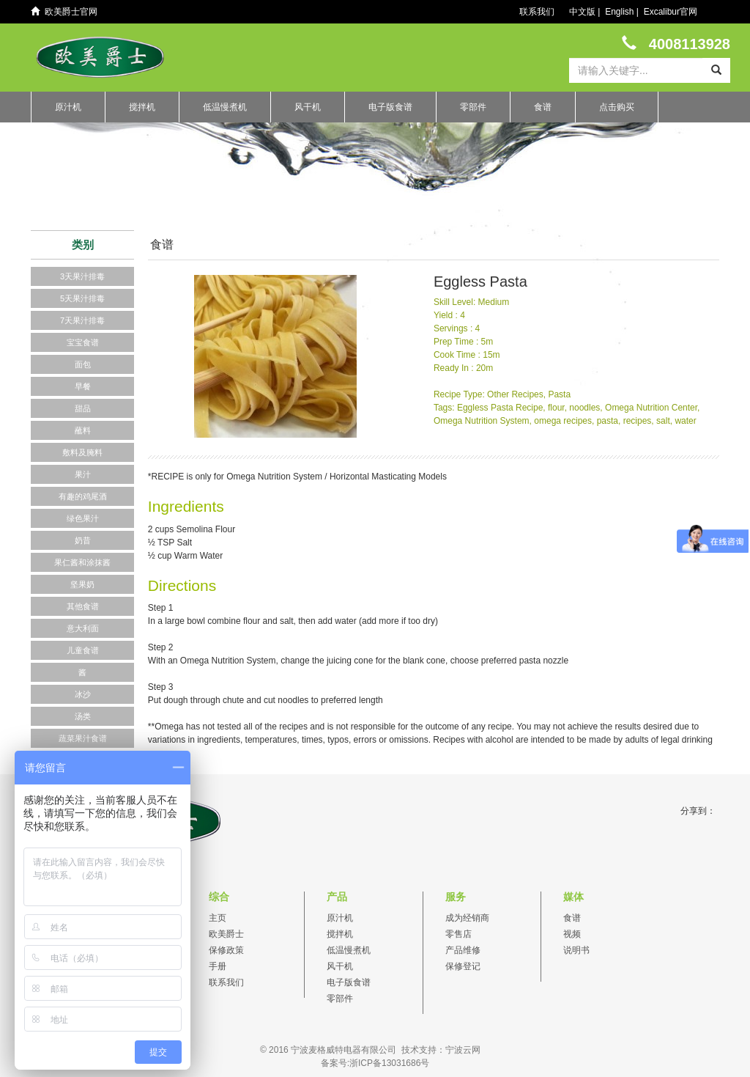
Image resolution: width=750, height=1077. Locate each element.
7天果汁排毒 (82, 320)
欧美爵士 (226, 934)
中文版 (582, 12)
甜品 (83, 408)
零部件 (473, 107)
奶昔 (83, 540)
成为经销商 (467, 918)
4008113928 (676, 43)
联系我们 (536, 12)
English (619, 12)
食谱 (543, 107)
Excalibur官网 (670, 12)
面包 (83, 364)
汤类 (83, 716)
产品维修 (462, 950)
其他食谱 (83, 606)
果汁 (83, 474)
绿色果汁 (83, 518)
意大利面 (83, 628)
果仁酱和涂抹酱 (82, 562)
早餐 (83, 386)
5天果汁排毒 (82, 298)
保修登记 (462, 966)
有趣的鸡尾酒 (83, 496)
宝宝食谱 (83, 342)
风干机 (307, 107)
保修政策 (226, 950)
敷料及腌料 (82, 452)
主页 (217, 918)
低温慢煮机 (225, 107)
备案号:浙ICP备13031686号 (375, 1063)
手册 (217, 966)
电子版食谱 (390, 107)
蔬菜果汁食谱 (83, 738)
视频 (572, 934)
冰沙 (83, 694)
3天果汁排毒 (82, 276)
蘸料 (83, 430)
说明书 (576, 950)
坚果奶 (82, 584)
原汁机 (68, 107)
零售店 (458, 934)
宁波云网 (462, 1050)
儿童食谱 (83, 650)
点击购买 (616, 107)
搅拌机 (142, 107)
